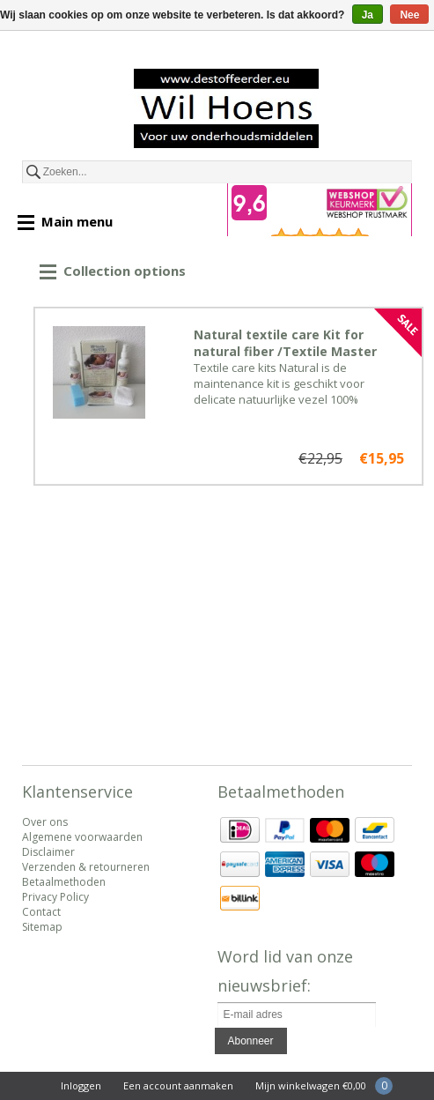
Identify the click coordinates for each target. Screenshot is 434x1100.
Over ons (45, 821)
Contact (41, 911)
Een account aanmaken (178, 1085)
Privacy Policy (55, 896)
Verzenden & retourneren (86, 866)
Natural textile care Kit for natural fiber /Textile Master (285, 343)
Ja (367, 15)
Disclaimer (48, 851)
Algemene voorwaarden (82, 836)
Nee (409, 15)
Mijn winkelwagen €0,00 (310, 1085)
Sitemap (42, 926)
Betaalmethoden (64, 881)
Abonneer (251, 1041)
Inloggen (81, 1085)
